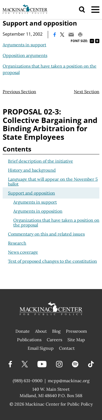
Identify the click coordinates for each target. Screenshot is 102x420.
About (41, 331)
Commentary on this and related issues (46, 234)
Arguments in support (24, 44)
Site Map (76, 339)
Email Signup (41, 348)
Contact (67, 348)
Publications (29, 339)
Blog (56, 331)
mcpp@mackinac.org (69, 380)
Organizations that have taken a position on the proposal (56, 222)
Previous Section (19, 91)
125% (97, 41)
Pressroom (76, 331)
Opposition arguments (25, 55)
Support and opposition (31, 193)
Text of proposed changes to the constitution (52, 261)
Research (17, 243)
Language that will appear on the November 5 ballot (53, 181)
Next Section (86, 91)
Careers (54, 339)
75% (92, 41)
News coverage (23, 252)
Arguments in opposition (37, 211)
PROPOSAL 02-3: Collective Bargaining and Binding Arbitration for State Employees (50, 124)
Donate (22, 331)
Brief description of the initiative (40, 161)
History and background (32, 170)
